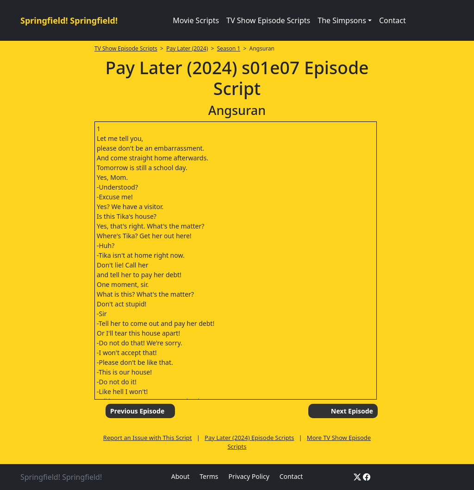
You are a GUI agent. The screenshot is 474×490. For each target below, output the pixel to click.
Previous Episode (137, 411)
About (180, 476)
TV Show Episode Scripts (268, 20)
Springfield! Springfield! (69, 20)
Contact (392, 20)
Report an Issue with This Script (147, 437)
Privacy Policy (248, 476)
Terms (209, 476)
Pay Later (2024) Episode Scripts (249, 437)
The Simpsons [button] (342, 20)
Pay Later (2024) (187, 48)
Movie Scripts (196, 20)
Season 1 (229, 48)
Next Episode (352, 411)
